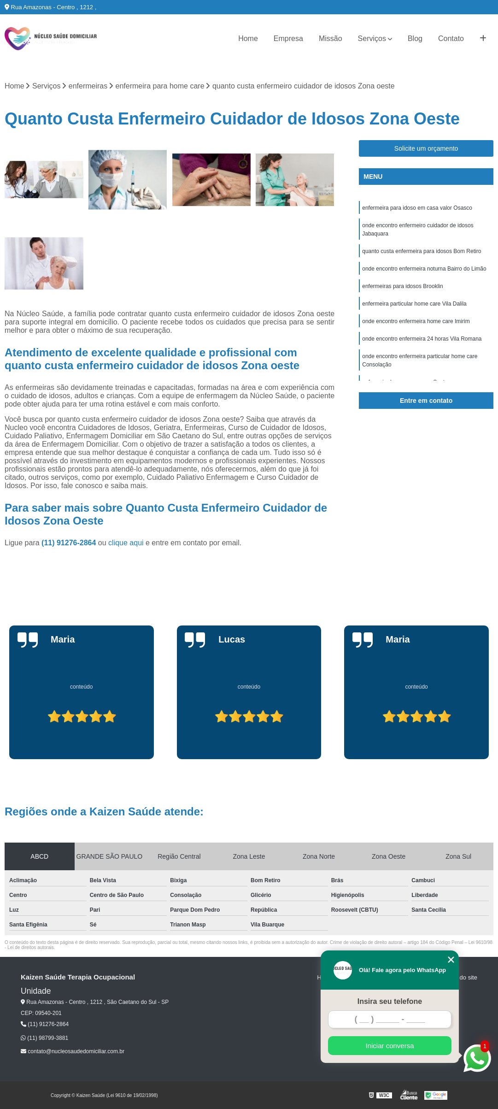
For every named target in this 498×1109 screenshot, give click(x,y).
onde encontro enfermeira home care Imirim (415, 321)
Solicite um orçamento (426, 148)
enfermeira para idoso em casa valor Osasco (417, 208)
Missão (330, 38)
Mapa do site (460, 977)
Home (248, 38)
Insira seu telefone (389, 1001)
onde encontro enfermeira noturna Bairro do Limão (424, 268)
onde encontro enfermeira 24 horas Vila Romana (421, 339)
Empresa (288, 38)
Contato (451, 38)
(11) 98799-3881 (44, 1038)
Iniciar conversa (389, 1046)
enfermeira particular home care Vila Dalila (414, 304)
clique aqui (126, 543)
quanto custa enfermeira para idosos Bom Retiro (421, 251)
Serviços (372, 38)
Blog (415, 38)
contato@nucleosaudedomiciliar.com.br (72, 1051)
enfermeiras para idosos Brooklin (402, 286)
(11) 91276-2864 (69, 543)
